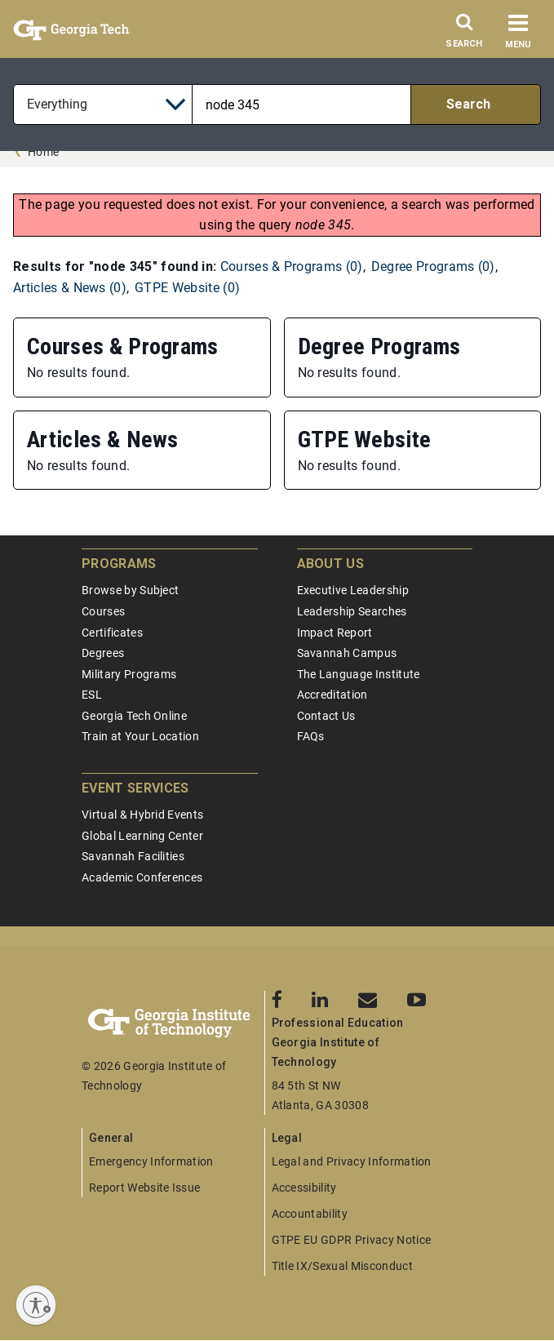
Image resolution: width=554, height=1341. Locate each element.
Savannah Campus (347, 652)
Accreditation (332, 694)
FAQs (311, 736)
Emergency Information (151, 1161)
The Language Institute (358, 674)
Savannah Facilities (133, 856)
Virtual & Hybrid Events (142, 814)
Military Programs (129, 674)
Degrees (103, 652)
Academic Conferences (142, 877)
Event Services (135, 788)
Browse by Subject (130, 590)
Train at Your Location (140, 736)
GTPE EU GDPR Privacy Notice (352, 1239)
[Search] (464, 35)
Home (43, 151)
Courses (103, 611)
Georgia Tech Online (134, 715)
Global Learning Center (142, 835)
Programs (119, 563)
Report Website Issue (144, 1187)
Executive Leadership (353, 590)
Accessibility (304, 1187)
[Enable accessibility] (35, 1305)
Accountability (310, 1213)
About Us (331, 563)
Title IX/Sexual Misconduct (342, 1265)
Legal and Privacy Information (352, 1161)
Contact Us (326, 715)
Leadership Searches (352, 611)
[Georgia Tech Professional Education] (173, 1023)
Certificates (112, 632)
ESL (92, 694)
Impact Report (335, 632)
